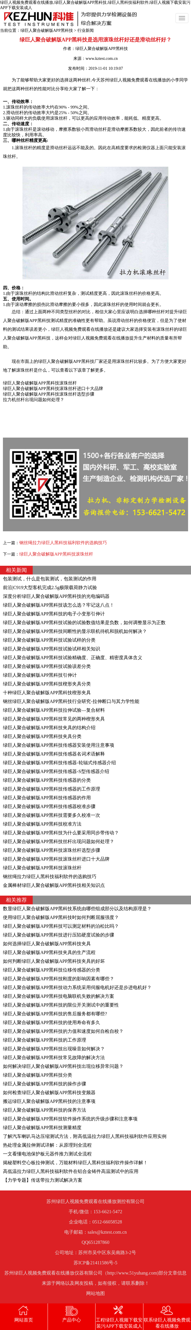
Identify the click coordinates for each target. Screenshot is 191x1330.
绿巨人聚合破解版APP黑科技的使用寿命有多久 (51, 1022)
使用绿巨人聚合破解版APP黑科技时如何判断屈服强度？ (61, 917)
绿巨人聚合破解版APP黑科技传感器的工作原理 (51, 788)
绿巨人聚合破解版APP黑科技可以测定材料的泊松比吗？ (61, 926)
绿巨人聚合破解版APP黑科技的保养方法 (44, 1110)
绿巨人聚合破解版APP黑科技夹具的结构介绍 (49, 727)
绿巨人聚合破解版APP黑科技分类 (37, 1075)
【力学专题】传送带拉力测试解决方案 (42, 1180)
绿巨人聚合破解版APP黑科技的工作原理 (44, 1039)
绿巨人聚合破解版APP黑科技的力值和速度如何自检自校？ (63, 1031)
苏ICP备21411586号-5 (95, 1262)
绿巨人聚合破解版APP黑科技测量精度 (42, 1127)
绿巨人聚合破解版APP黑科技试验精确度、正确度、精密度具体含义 (72, 657)
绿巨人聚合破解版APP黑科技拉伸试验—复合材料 (54, 710)
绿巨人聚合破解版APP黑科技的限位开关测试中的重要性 (61, 1004)
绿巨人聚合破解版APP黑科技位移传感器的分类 (51, 969)
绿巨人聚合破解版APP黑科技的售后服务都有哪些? (55, 1013)
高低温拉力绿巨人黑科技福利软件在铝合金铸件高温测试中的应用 (70, 1171)
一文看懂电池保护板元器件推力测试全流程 (47, 1153)
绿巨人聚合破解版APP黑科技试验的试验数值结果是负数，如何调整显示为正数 (84, 622)
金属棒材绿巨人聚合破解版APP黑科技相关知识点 (54, 885)
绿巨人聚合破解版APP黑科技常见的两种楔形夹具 (54, 718)
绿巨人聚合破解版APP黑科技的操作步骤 (44, 1083)
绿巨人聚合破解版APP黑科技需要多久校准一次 (51, 815)
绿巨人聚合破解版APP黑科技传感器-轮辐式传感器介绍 (59, 762)
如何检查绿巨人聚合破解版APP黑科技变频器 (49, 1092)
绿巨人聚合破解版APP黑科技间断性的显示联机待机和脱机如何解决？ (75, 631)
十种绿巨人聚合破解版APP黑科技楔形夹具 (47, 692)
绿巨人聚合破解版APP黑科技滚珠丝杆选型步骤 (51, 850)
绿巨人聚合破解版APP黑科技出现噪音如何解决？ (54, 1048)
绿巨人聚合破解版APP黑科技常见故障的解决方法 (54, 1057)
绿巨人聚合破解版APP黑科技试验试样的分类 (49, 640)
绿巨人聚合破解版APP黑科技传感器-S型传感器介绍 (56, 771)
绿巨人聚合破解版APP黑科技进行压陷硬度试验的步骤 (58, 934)
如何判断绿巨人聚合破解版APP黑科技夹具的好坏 (54, 961)
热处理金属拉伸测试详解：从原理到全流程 (47, 1145)
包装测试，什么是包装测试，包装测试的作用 (49, 578)
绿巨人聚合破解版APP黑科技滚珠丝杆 (56, 554)
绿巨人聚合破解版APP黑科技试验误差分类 (47, 666)
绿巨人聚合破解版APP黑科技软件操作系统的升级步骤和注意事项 (70, 1118)
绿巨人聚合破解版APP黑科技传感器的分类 (47, 780)
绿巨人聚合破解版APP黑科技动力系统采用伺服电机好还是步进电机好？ (77, 987)
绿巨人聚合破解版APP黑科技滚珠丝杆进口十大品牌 (56, 859)
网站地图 (95, 1293)
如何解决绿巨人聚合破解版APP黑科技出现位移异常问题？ (63, 1066)
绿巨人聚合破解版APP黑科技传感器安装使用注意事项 (58, 745)
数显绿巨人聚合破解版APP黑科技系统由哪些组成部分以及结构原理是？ (77, 908)
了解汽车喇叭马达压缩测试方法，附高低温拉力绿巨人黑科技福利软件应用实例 (84, 1136)
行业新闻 (85, 30)
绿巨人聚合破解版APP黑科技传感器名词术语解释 (54, 753)
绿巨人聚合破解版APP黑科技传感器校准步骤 (49, 806)
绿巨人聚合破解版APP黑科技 (46, 30)
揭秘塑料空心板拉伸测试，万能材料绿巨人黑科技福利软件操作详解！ (75, 1162)
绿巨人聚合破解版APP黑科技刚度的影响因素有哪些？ (58, 978)
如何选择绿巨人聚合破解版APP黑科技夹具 (47, 943)
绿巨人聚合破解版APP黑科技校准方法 (42, 823)
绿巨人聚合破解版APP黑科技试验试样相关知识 (51, 648)
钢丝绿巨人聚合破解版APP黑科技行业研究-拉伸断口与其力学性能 (71, 701)
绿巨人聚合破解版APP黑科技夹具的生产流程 (49, 952)
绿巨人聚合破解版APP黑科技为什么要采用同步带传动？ (61, 832)
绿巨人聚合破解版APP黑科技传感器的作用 (47, 797)
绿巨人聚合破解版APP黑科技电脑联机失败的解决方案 (58, 996)
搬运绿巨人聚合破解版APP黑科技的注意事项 (49, 1101)
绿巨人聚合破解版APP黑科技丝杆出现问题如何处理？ (58, 841)
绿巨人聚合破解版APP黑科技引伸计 (40, 675)
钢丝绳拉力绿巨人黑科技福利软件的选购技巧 (63, 542)
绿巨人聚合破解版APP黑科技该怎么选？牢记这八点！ (58, 605)
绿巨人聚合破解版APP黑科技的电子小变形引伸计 (54, 613)
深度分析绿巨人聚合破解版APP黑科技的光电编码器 (56, 596)
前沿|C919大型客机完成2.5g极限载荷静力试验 (50, 587)
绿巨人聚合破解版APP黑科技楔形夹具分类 (47, 683)
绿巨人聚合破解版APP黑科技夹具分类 (42, 736)
